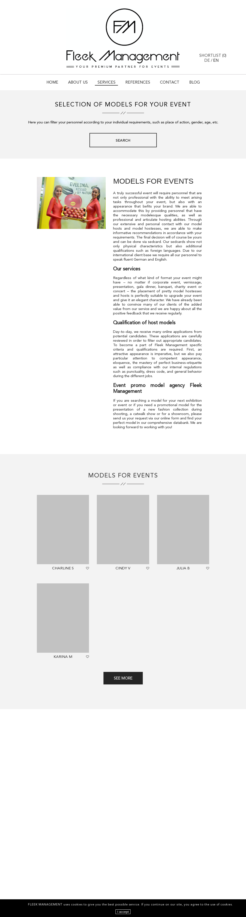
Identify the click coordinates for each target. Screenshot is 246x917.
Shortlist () (212, 56)
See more (123, 678)
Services (107, 83)
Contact (169, 83)
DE (207, 61)
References (137, 83)
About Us (78, 83)
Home (52, 83)
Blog (194, 83)
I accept (123, 912)
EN (216, 60)
